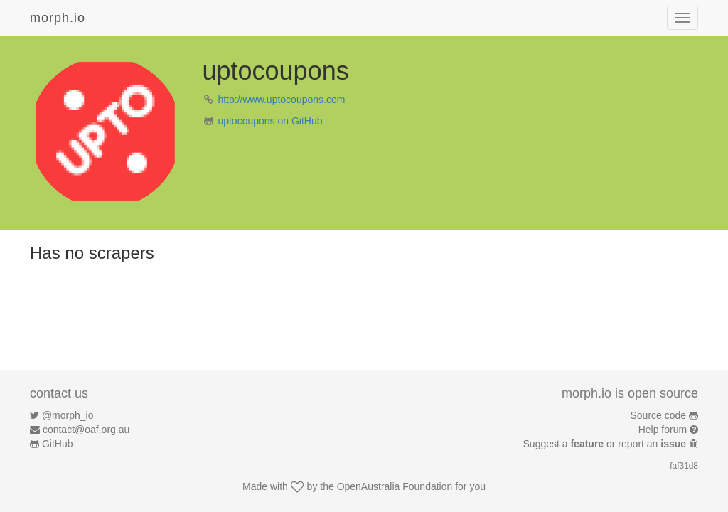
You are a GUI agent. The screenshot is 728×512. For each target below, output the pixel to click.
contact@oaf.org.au (86, 429)
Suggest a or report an (606, 443)
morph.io (57, 18)
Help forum (662, 429)
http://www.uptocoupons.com (281, 99)
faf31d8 (684, 466)
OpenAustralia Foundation (395, 486)
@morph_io (68, 415)
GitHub (57, 443)
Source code (659, 415)
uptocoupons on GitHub (270, 121)
